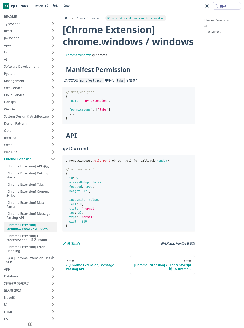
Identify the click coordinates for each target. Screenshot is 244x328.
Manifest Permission (216, 20)
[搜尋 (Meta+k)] (227, 6)
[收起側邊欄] (29, 324)
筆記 (56, 6)
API (206, 26)
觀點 (67, 6)
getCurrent (214, 31)
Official (41, 6)
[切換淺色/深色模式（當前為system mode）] (207, 6)
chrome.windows (78, 55)
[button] (29, 24)
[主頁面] (66, 18)
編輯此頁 (71, 243)
